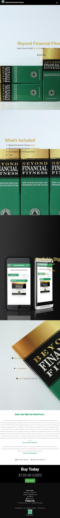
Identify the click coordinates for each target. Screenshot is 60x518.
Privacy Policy (41, 508)
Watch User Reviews (38, 460)
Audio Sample (20, 358)
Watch (41, 55)
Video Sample (20, 368)
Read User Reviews (21, 460)
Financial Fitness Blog (30, 503)
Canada (28, 508)
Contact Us (30, 498)
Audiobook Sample (26, 378)
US (24, 508)
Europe (34, 508)
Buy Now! (30, 481)
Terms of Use (18, 508)
